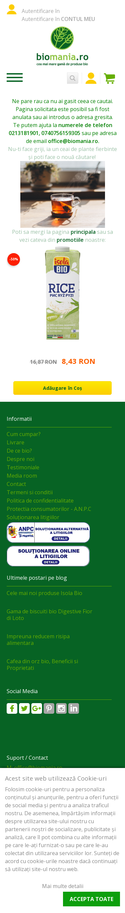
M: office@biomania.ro (34, 767)
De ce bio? (19, 450)
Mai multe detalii (62, 886)
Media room (22, 475)
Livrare (15, 442)
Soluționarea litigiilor (33, 517)
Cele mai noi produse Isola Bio (44, 593)
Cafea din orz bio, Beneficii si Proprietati (42, 664)
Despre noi (20, 459)
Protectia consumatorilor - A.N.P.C (49, 509)
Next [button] (111, 226)
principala (83, 231)
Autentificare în (41, 11)
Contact (16, 484)
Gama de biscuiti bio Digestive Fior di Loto (49, 614)
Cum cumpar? (24, 434)
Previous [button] (98, 226)
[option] (62, 319)
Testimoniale (23, 467)
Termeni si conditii (30, 492)
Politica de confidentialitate (40, 500)
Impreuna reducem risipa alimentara (38, 639)
